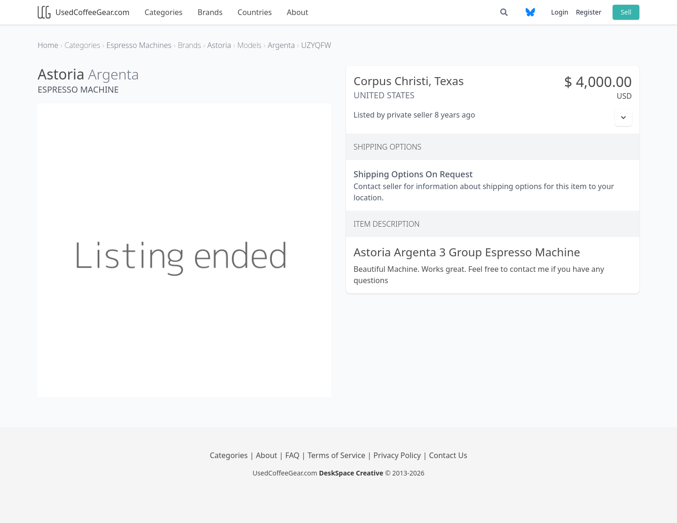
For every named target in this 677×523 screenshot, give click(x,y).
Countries (254, 12)
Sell (626, 12)
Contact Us (448, 455)
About (297, 12)
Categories (163, 12)
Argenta (113, 74)
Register (588, 12)
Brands (209, 12)
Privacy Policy (398, 455)
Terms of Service (337, 455)
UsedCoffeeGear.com (83, 12)
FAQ (293, 455)
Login (559, 12)
